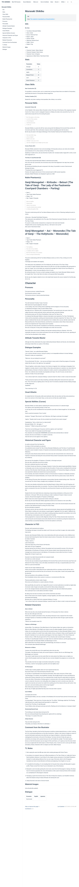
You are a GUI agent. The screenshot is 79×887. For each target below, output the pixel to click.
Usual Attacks (6, 30)
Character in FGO (7, 37)
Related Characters (7, 40)
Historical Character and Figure (10, 35)
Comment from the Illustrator (10, 42)
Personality (5, 23)
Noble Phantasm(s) (7, 19)
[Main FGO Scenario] (16, 2)
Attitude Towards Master (9, 26)
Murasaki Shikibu (6, 7)
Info (3, 9)
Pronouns (5, 21)
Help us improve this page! (32, 806)
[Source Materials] (27, 2)
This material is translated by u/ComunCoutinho (42, 19)
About (51, 2)
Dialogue (5, 49)
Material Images (7, 47)
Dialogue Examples (7, 28)
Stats (4, 12)
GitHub (63, 2)
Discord (57, 2)
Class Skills (5, 14)
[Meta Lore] (36, 2)
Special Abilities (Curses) (9, 33)
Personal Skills (6, 16)
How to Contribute (45, 2)
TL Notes (5, 44)
